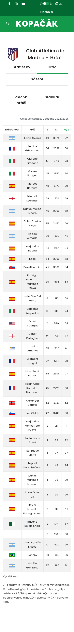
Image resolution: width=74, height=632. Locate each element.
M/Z (66, 129)
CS (58, 4)
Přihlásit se (46, 11)
